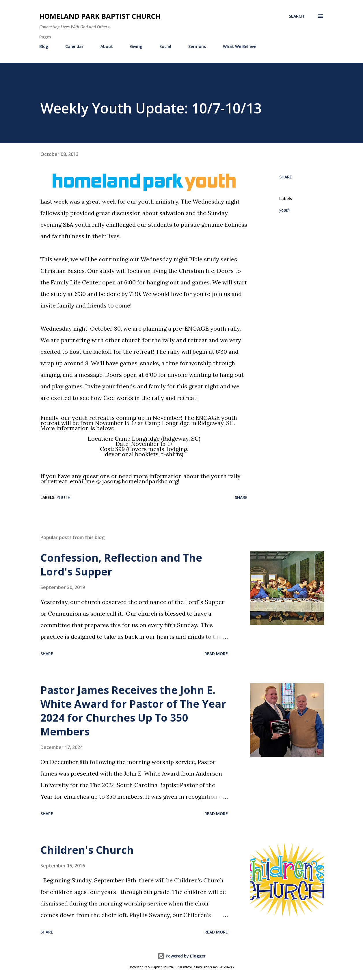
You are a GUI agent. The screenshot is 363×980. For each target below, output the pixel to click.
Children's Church (87, 850)
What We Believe (239, 46)
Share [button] (285, 177)
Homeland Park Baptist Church (100, 16)
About (106, 46)
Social (165, 46)
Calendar (74, 46)
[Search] (296, 16)
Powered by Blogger (182, 956)
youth (284, 210)
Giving (136, 46)
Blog (43, 46)
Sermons (197, 46)
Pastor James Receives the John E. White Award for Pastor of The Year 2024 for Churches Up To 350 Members (133, 711)
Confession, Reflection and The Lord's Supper (121, 565)
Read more (216, 653)
